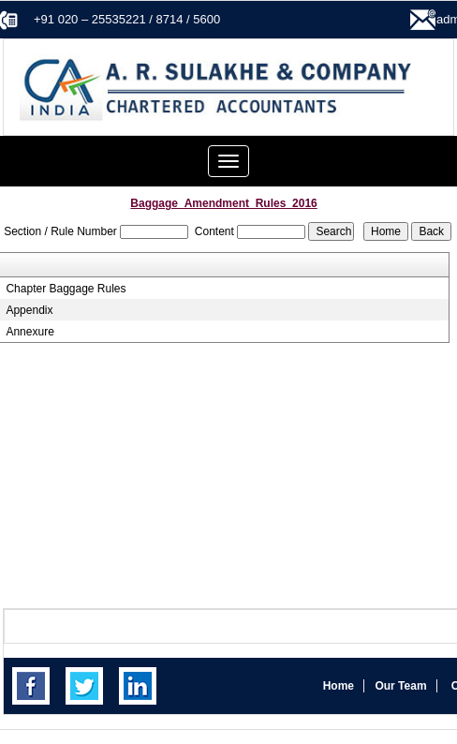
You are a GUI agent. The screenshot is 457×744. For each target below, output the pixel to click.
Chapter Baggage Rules (65, 288)
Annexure (29, 331)
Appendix (29, 310)
